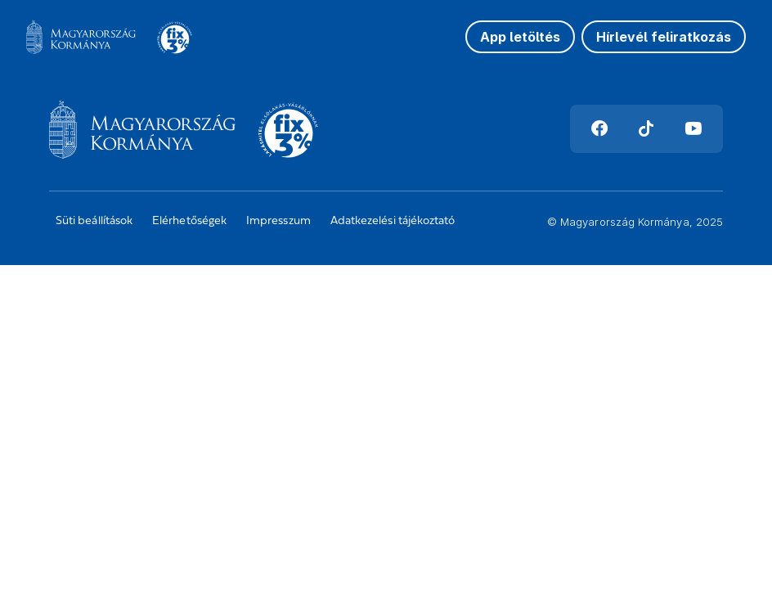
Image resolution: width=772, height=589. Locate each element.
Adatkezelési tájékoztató (393, 221)
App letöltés (520, 37)
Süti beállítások (94, 221)
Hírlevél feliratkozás (663, 37)
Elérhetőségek (189, 221)
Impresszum (278, 221)
